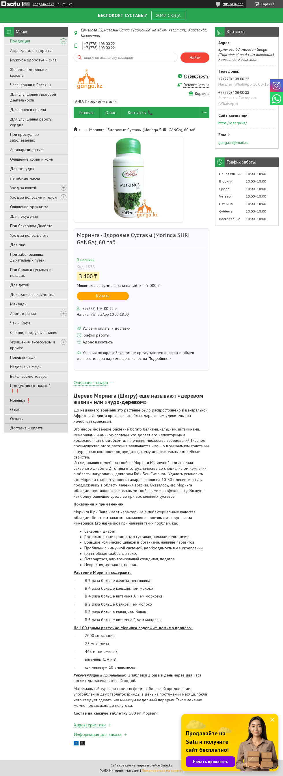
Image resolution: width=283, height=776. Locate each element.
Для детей (19, 285)
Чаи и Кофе (20, 323)
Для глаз (18, 244)
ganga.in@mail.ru (233, 142)
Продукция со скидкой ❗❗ (30, 388)
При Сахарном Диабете (31, 225)
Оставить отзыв (196, 84)
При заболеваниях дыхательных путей (27, 257)
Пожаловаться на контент (163, 770)
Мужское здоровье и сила (33, 60)
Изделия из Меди (26, 366)
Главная (86, 112)
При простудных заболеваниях (24, 137)
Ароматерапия (23, 313)
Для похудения (24, 216)
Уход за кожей (23, 187)
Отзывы (16, 418)
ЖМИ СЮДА (168, 15)
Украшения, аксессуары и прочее (32, 344)
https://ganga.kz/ (232, 122)
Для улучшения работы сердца (31, 122)
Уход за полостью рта (29, 235)
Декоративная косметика (32, 294)
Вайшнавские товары (28, 376)
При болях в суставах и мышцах (30, 272)
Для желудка (22, 168)
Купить (102, 295)
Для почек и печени (28, 109)
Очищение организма (29, 206)
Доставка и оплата (26, 428)
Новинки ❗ (20, 400)
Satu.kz (166, 765)
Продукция (20, 41)
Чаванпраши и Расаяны (30, 84)
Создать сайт (43, 4)
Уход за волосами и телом (33, 197)
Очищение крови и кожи (31, 159)
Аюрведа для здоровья (31, 50)
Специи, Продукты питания (33, 332)
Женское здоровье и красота (28, 72)
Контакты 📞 (140, 112)
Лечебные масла (25, 178)
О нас (15, 409)
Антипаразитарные (26, 149)
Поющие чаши (23, 357)
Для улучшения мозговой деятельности (33, 97)
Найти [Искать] (194, 57)
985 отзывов (233, 4)
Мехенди (18, 304)
